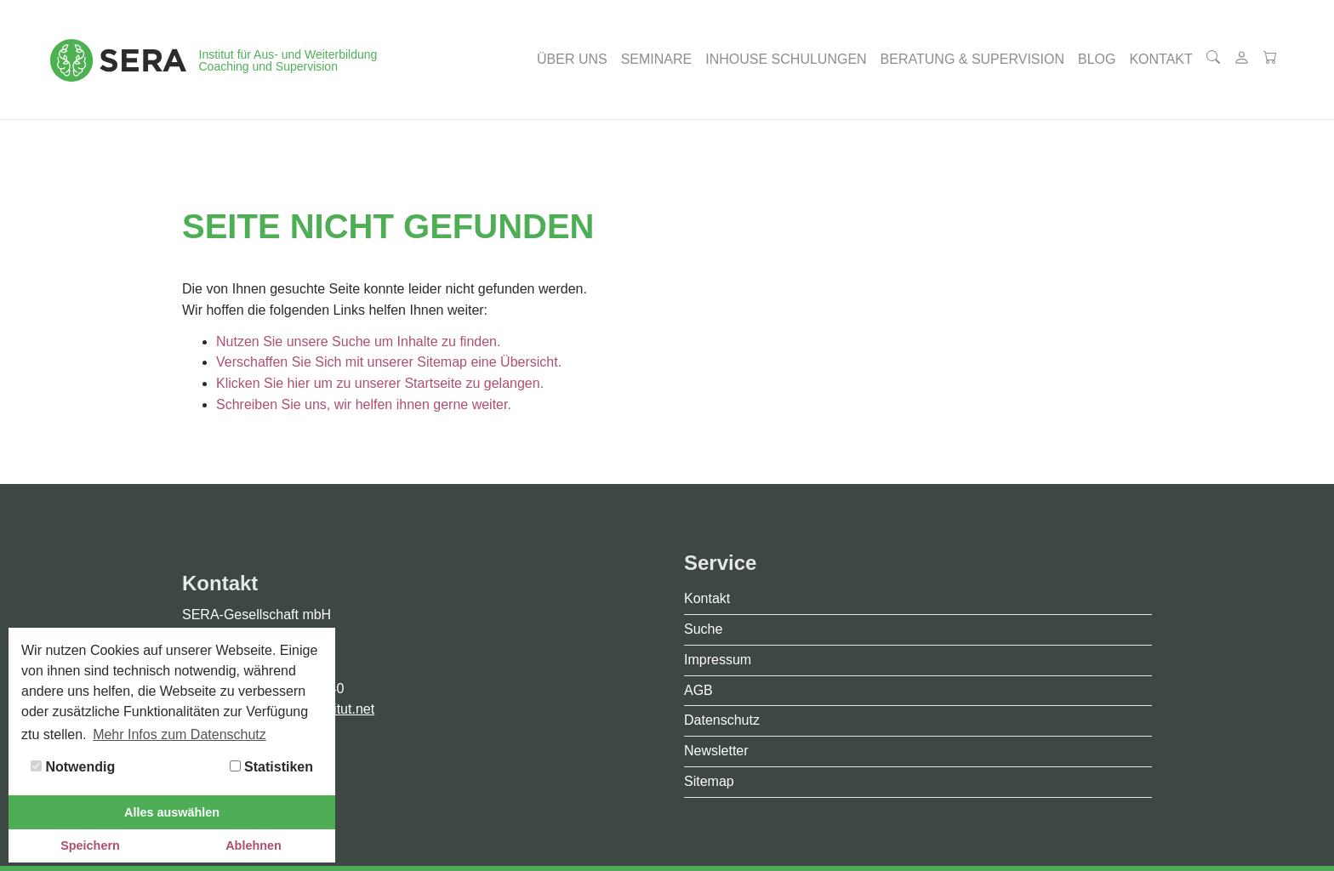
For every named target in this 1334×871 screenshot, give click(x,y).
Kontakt (707, 598)
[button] (572, 59)
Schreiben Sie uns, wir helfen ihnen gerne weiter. (363, 404)
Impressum (717, 659)
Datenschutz (722, 720)
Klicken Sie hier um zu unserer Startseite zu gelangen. (380, 383)
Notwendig (73, 767)
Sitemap (709, 781)
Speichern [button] (90, 845)
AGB (698, 690)
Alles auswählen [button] (171, 812)
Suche (703, 629)
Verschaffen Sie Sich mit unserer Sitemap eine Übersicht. (389, 362)
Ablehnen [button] (253, 845)
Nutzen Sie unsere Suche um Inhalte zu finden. (358, 341)
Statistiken (271, 767)
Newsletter (716, 750)
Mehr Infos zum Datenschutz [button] (179, 734)
